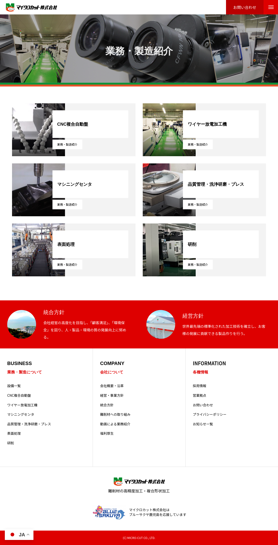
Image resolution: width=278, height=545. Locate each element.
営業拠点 (199, 395)
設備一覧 (14, 386)
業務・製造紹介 (67, 144)
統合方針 (107, 405)
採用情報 (199, 386)
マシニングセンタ (20, 414)
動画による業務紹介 (115, 424)
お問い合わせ (203, 405)
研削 (10, 443)
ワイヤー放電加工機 (22, 405)
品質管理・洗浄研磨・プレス (29, 424)
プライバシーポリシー (209, 414)
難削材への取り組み (115, 414)
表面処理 (14, 433)
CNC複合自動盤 (19, 395)
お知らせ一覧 (203, 424)
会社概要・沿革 (112, 386)
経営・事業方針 (112, 395)
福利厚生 (107, 433)
